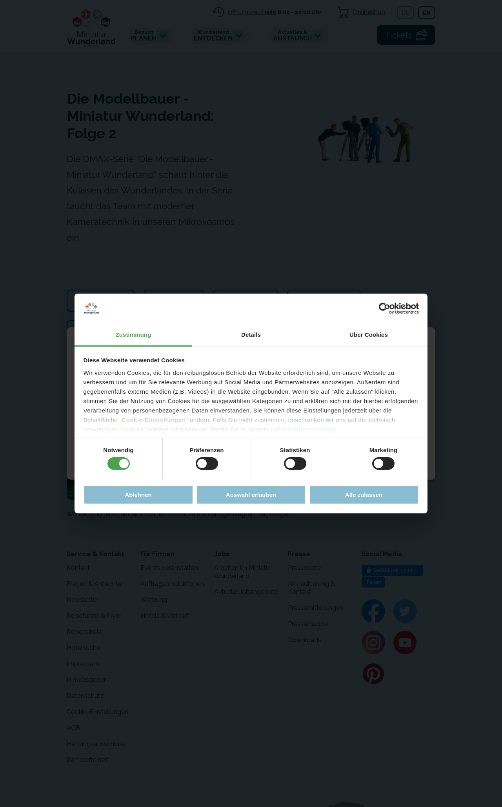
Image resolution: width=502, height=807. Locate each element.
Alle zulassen (363, 494)
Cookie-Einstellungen (154, 419)
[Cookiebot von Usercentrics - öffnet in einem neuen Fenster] (384, 308)
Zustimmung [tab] (133, 334)
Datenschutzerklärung (303, 429)
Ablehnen (138, 494)
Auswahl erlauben (251, 494)
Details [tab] (251, 334)
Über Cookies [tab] (368, 334)
